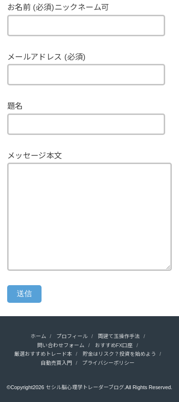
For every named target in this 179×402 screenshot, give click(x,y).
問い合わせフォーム (60, 345)
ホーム (38, 336)
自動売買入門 (56, 363)
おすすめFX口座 (114, 345)
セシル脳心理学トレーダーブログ (85, 387)
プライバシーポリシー (108, 363)
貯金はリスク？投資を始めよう (119, 354)
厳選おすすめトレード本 (43, 354)
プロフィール (72, 336)
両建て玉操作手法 (119, 336)
